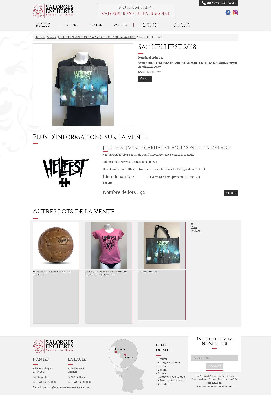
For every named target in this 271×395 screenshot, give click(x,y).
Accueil (40, 37)
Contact (145, 78)
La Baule (77, 359)
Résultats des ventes (171, 380)
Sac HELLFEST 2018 (148, 271)
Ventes (51, 37)
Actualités (164, 384)
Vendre (96, 24)
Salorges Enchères (169, 362)
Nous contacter (219, 3)
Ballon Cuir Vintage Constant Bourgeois (52, 273)
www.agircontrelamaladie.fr (139, 161)
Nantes (41, 359)
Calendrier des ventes (149, 25)
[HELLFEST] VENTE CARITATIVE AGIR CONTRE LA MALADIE (97, 37)
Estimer (72, 24)
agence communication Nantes (215, 386)
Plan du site (225, 379)
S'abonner (214, 366)
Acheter (120, 24)
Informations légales (204, 379)
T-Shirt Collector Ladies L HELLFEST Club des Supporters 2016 (106, 273)
